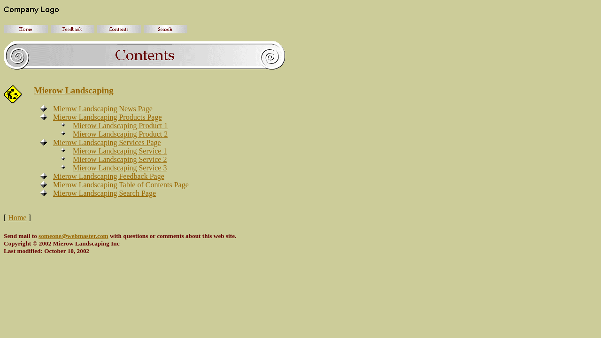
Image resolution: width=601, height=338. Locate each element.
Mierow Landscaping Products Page (107, 117)
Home (17, 218)
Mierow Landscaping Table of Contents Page (121, 185)
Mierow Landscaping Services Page (107, 142)
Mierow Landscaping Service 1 (120, 151)
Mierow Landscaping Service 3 (120, 168)
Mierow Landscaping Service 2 (120, 159)
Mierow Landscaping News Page (103, 109)
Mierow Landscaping (74, 90)
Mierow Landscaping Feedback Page (108, 176)
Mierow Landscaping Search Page (104, 193)
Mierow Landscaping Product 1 (120, 126)
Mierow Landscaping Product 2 (120, 134)
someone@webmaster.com (73, 235)
